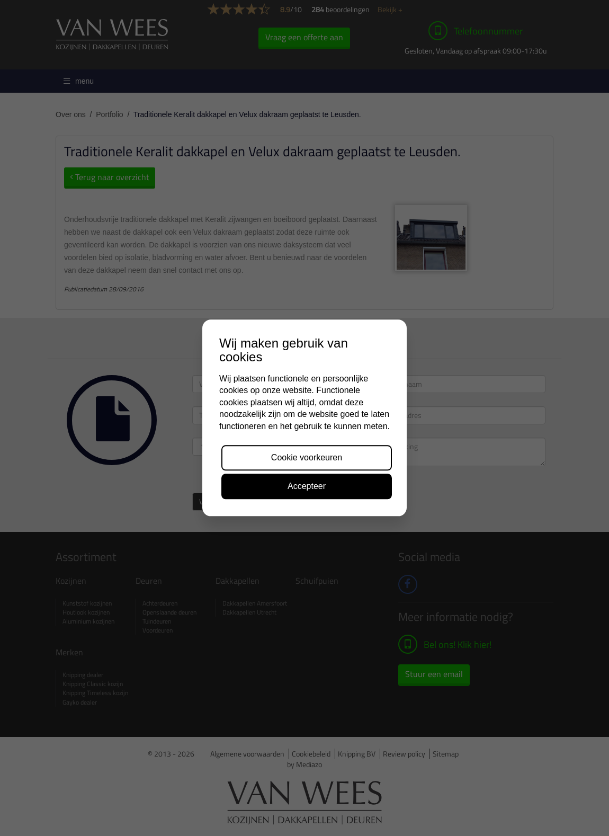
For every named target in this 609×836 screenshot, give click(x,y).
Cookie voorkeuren (306, 457)
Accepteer (307, 486)
